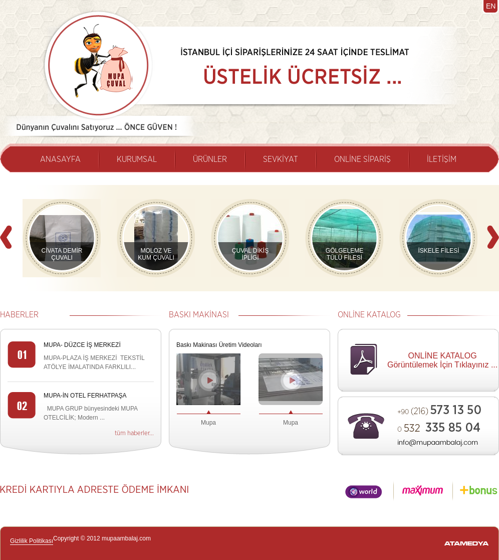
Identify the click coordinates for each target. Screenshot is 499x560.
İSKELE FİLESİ (438, 250)
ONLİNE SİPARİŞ (362, 159)
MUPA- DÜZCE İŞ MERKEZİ (82, 344)
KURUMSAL (137, 159)
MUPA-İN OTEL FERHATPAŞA (85, 395)
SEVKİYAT (280, 159)
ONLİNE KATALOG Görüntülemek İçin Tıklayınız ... (442, 360)
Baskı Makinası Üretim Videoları (219, 344)
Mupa (208, 422)
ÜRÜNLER (210, 159)
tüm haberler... (134, 433)
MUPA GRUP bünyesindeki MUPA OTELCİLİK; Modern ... (90, 413)
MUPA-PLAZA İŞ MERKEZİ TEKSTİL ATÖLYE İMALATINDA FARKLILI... (94, 362)
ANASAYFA (60, 159)
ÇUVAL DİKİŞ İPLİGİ (250, 254)
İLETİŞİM (441, 159)
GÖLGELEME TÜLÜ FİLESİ (344, 254)
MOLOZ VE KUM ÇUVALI (156, 254)
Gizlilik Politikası (31, 540)
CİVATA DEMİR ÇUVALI (61, 254)
